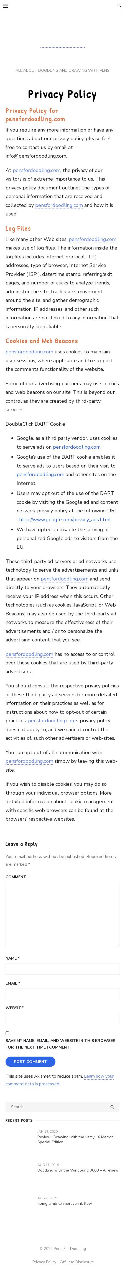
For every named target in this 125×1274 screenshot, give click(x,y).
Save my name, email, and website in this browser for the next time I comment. (61, 1044)
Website (15, 1008)
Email (13, 983)
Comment (16, 877)
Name (13, 958)
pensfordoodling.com (36, 170)
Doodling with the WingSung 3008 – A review (78, 1170)
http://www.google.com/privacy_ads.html (65, 519)
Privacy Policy (44, 1262)
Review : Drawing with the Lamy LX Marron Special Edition (75, 1139)
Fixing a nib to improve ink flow (64, 1203)
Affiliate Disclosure (77, 1262)
